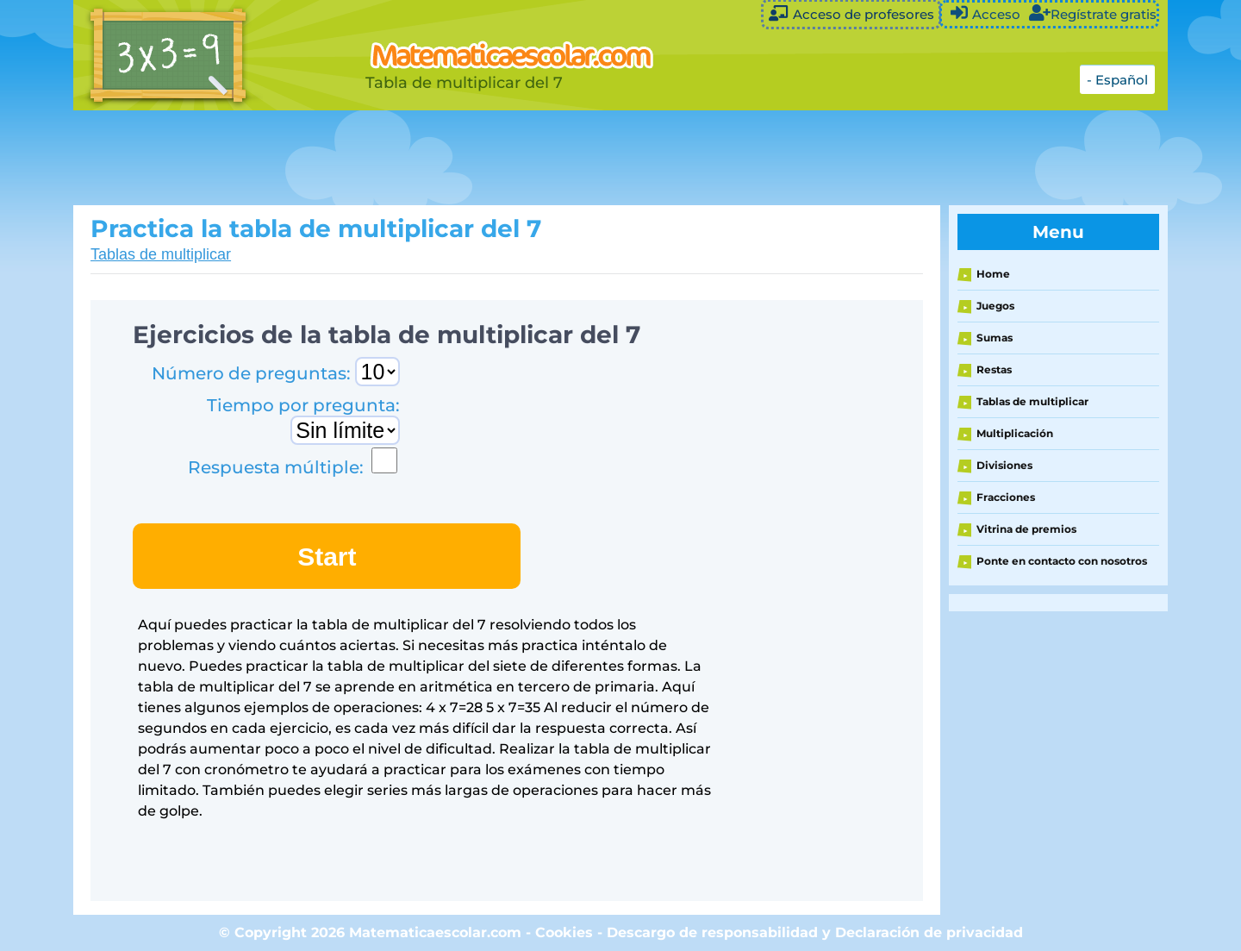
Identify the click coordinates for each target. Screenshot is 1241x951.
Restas (994, 369)
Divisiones (1004, 465)
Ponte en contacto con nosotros (1061, 560)
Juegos (995, 305)
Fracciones (1005, 497)
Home (993, 273)
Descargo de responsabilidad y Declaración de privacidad (815, 932)
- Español (1117, 80)
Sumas (994, 337)
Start (326, 556)
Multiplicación (1014, 433)
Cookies (564, 932)
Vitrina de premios (1026, 528)
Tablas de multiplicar (160, 254)
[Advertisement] (504, 158)
